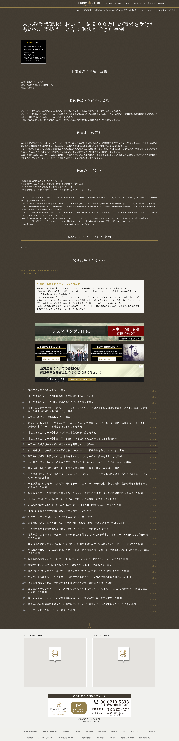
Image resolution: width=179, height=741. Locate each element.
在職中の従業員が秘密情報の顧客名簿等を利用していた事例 (59, 511)
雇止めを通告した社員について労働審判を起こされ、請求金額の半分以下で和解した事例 (75, 598)
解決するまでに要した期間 (34, 58)
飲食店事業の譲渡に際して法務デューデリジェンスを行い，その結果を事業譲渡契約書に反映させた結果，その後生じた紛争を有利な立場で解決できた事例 (88, 410)
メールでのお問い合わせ (134, 3)
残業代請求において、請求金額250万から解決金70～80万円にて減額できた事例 (70, 565)
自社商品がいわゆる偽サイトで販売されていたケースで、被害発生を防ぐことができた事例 (76, 450)
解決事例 (87, 10)
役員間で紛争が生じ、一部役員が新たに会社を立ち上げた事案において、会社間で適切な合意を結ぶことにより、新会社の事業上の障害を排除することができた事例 (88, 425)
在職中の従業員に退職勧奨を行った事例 (49, 417)
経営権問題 (102, 731)
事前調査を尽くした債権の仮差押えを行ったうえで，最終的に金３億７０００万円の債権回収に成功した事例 (85, 493)
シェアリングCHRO (45, 738)
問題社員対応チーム (31, 731)
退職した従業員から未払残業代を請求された (39, 270)
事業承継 (152, 731)
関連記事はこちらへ (32, 61)
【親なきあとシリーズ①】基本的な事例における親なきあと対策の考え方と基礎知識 (72, 438)
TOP (78, 10)
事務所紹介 (100, 738)
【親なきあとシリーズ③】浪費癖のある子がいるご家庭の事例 (61, 402)
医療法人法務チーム (50, 731)
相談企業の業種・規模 (32, 47)
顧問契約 (30, 738)
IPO (124, 731)
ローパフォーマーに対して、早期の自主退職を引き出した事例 (61, 516)
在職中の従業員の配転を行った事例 (47, 390)
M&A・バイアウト (137, 731)
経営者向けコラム (145, 738)
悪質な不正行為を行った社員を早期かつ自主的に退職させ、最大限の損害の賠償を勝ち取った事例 (79, 577)
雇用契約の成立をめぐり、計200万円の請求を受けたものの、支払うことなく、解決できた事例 (78, 559)
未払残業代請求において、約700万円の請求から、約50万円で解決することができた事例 (74, 505)
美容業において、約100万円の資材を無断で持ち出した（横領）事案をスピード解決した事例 (76, 522)
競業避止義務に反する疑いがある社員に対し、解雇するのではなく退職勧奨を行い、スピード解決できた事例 (85, 544)
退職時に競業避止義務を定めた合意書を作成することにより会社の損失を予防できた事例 (75, 456)
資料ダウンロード (156, 3)
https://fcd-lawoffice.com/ (89, 721)
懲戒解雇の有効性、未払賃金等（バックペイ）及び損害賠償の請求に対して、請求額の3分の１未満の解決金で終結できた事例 (88, 551)
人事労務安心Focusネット (67, 738)
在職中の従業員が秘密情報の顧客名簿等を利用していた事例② (61, 444)
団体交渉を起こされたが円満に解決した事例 (51, 610)
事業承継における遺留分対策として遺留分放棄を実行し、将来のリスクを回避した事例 (73, 468)
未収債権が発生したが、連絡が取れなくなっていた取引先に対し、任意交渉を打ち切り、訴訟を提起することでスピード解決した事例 (88, 476)
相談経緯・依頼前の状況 (33, 49)
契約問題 (114, 731)
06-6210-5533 (112, 3)
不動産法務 (89, 731)
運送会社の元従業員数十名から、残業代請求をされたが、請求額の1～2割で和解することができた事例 (82, 604)
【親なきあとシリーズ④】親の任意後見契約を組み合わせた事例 (62, 396)
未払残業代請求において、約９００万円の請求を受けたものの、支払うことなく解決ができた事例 (79, 462)
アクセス (112, 738)
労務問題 (77, 731)
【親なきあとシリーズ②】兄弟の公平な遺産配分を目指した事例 (62, 432)
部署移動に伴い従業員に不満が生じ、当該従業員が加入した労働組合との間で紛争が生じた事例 (78, 571)
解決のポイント (30, 55)
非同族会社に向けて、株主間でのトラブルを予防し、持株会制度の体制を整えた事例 (72, 499)
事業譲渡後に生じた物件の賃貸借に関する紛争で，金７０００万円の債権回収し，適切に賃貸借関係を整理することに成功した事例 (88, 485)
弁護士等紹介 (86, 738)
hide (38, 42)
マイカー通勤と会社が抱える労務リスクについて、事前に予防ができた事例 (68, 528)
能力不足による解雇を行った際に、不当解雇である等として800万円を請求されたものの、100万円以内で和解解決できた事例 (88, 536)
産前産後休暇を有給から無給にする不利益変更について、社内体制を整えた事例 (70, 583)
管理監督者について (29, 273)
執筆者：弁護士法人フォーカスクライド (58, 284)
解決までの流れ (30, 52)
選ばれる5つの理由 (127, 738)
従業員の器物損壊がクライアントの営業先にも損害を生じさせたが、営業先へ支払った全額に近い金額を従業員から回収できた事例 (88, 591)
